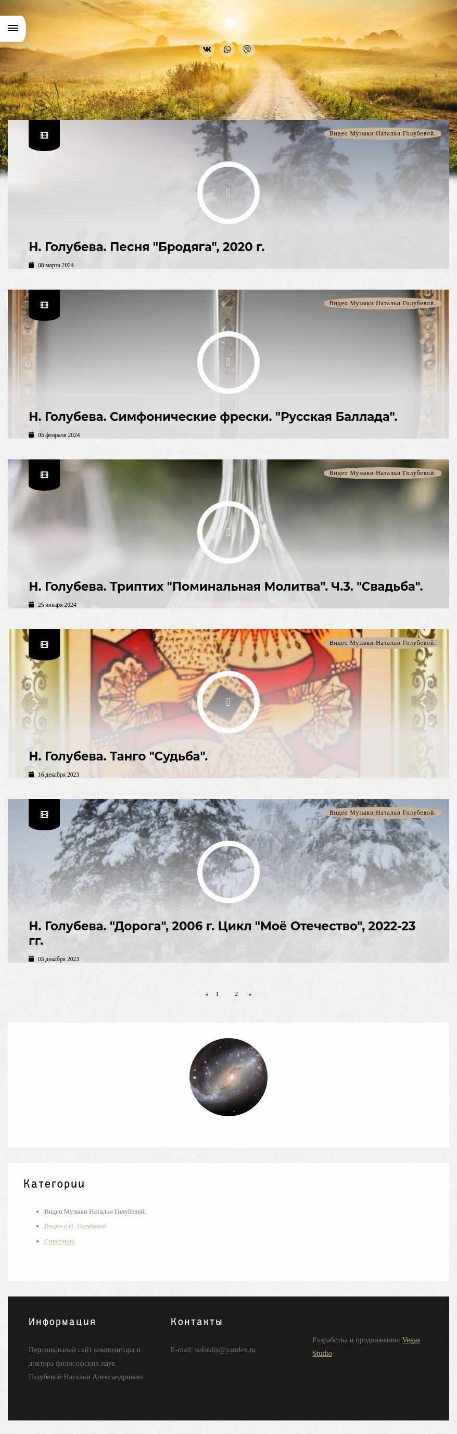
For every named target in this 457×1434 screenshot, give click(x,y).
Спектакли (59, 1241)
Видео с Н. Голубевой (75, 1226)
